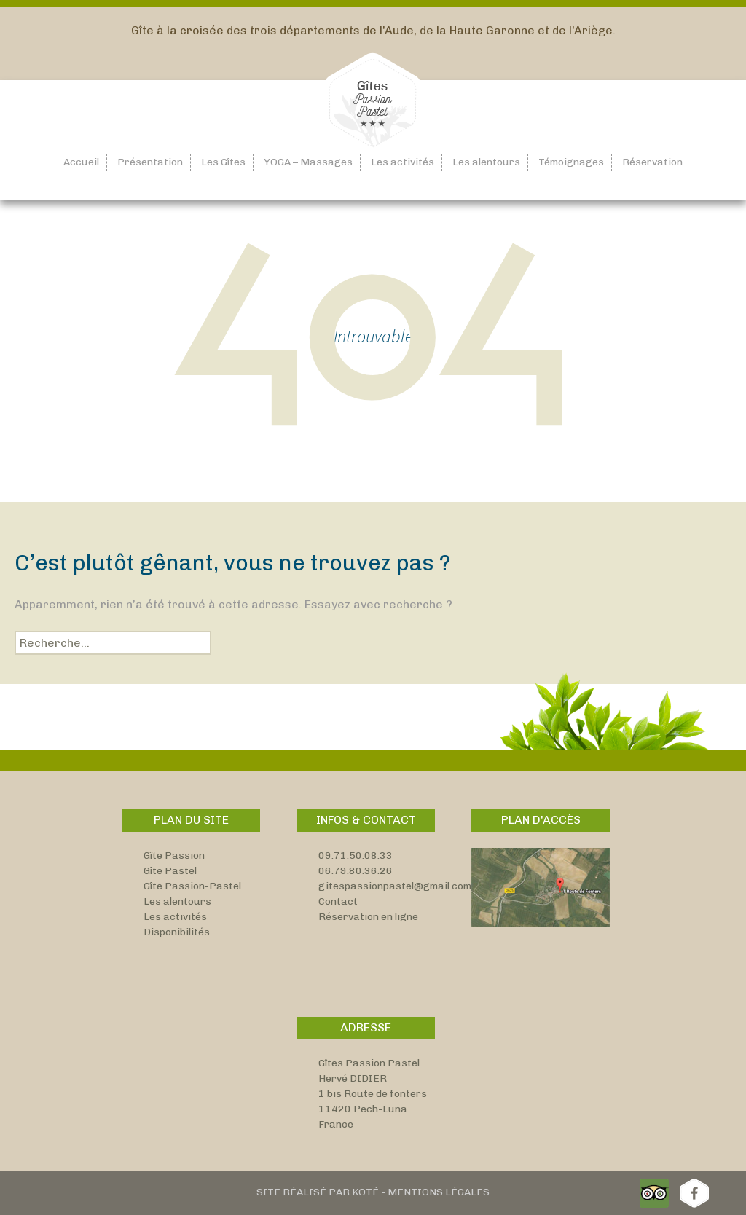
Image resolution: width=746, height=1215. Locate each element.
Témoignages (571, 162)
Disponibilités (177, 932)
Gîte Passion (174, 855)
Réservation (652, 162)
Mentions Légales (439, 1192)
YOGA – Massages (308, 162)
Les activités (402, 162)
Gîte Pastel (170, 871)
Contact (338, 901)
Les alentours (486, 162)
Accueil (81, 162)
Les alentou (172, 901)
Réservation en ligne (368, 917)
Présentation (150, 162)
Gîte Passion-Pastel (192, 886)
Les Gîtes (223, 162)
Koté (365, 1192)
